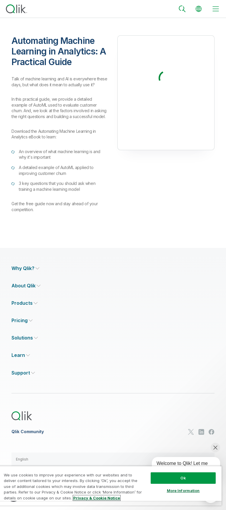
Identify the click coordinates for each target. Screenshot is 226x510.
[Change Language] (198, 9)
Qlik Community (27, 431)
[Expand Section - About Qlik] (26, 286)
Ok (183, 478)
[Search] (182, 8)
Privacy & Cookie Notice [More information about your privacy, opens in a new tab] (96, 498)
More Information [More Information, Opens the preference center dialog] (183, 490)
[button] (113, 459)
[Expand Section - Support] (23, 373)
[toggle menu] (215, 8)
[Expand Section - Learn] (20, 355)
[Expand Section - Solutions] (24, 338)
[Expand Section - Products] (24, 303)
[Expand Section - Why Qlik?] (25, 268)
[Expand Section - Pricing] (22, 320)
